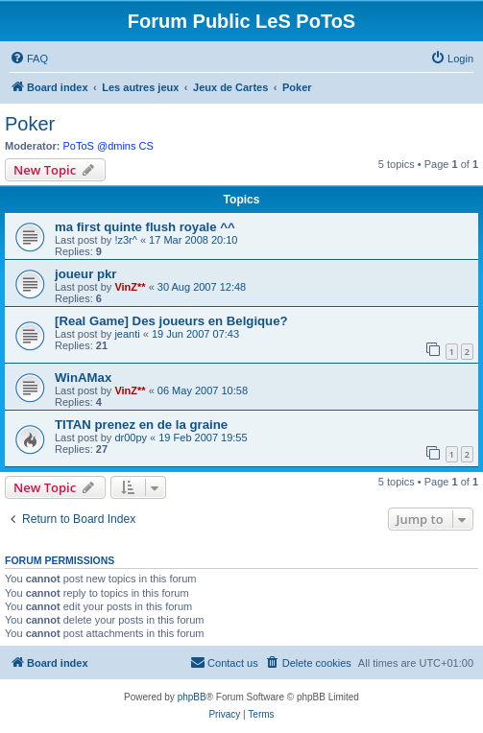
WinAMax (83, 377)
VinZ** (129, 287)
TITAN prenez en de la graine (141, 424)
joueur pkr (85, 274)
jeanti (126, 334)
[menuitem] (29, 58)
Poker (30, 123)
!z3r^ (125, 240)
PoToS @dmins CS (108, 146)
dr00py (130, 437)
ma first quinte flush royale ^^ (145, 227)
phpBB (192, 697)
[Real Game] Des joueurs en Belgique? (171, 321)
